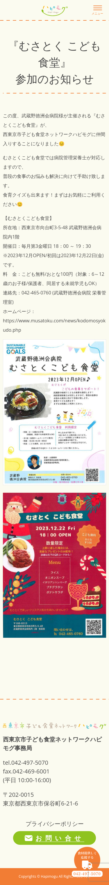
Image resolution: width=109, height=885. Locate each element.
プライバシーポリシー (55, 824)
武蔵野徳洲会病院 (40, 115)
